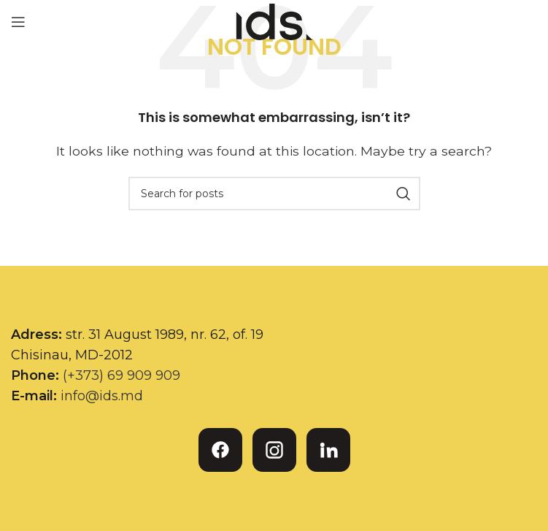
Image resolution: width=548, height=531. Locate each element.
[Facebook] (220, 450)
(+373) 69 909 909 (121, 375)
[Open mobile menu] (18, 22)
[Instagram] (274, 450)
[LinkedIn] (328, 450)
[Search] (274, 193)
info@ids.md (102, 396)
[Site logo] (274, 21)
